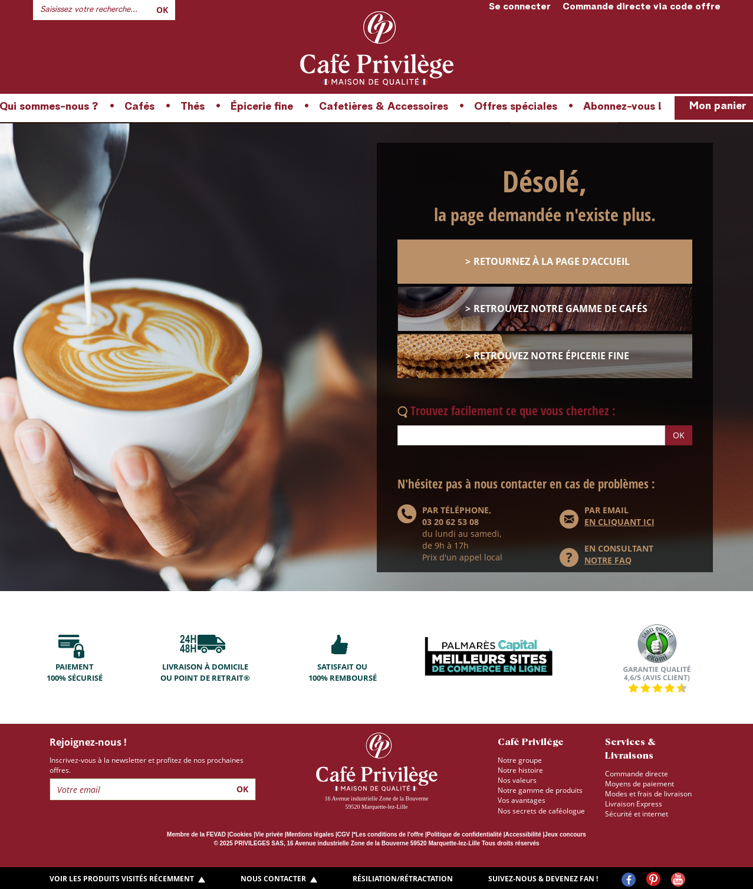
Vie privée (269, 834)
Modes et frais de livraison (648, 794)
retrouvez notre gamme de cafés (560, 308)
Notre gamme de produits (540, 790)
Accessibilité (523, 834)
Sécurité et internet (636, 814)
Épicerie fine (262, 106)
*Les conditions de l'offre (388, 834)
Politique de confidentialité (464, 834)
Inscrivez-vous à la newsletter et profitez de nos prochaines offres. (147, 765)
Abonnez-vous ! (622, 106)
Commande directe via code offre (642, 7)
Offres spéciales (515, 106)
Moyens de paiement (639, 784)
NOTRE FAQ (608, 560)
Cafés (139, 106)
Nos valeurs (517, 780)
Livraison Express (633, 804)
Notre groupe (520, 760)
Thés (192, 106)
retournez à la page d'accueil (551, 261)
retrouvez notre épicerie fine (551, 355)
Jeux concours (565, 834)
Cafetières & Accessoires (383, 106)
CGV (343, 834)
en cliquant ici (619, 521)
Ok (162, 9)
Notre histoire (520, 770)
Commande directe (636, 774)
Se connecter (520, 7)
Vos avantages (521, 800)
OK (679, 435)
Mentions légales (310, 834)
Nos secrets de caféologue (541, 811)
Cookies (240, 834)
